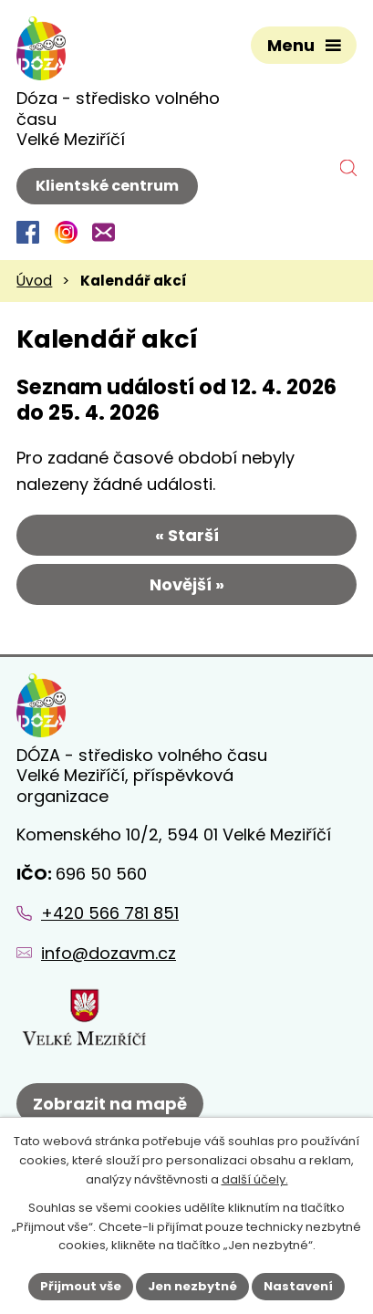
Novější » (187, 584)
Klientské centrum (107, 185)
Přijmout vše (80, 1286)
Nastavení (298, 1286)
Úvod (34, 280)
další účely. (255, 1179)
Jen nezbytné (192, 1286)
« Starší (187, 535)
